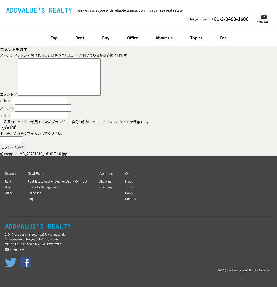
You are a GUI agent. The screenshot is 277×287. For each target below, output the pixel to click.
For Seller (34, 193)
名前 (5, 100)
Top (54, 38)
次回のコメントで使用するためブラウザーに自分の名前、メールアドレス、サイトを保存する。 (77, 121)
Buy (105, 38)
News (129, 181)
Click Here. (17, 250)
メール (7, 107)
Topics (196, 38)
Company (105, 187)
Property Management (43, 187)
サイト (5, 115)
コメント (8, 94)
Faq (223, 38)
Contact (130, 198)
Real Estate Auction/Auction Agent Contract (57, 181)
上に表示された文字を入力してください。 (32, 133)
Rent (79, 38)
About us (164, 38)
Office (132, 38)
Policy (129, 193)
